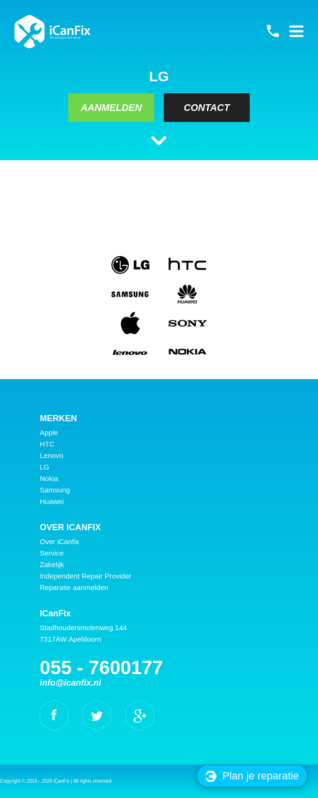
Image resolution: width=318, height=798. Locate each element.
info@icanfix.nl (70, 683)
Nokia (49, 478)
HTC (47, 444)
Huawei (52, 501)
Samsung (55, 490)
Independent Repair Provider (85, 576)
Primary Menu (296, 31)
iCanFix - (52, 31)
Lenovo (51, 455)
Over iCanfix (59, 541)
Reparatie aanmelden (74, 587)
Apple (49, 432)
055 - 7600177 (273, 31)
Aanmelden (111, 107)
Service (52, 553)
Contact (207, 107)
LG (44, 467)
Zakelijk (52, 564)
